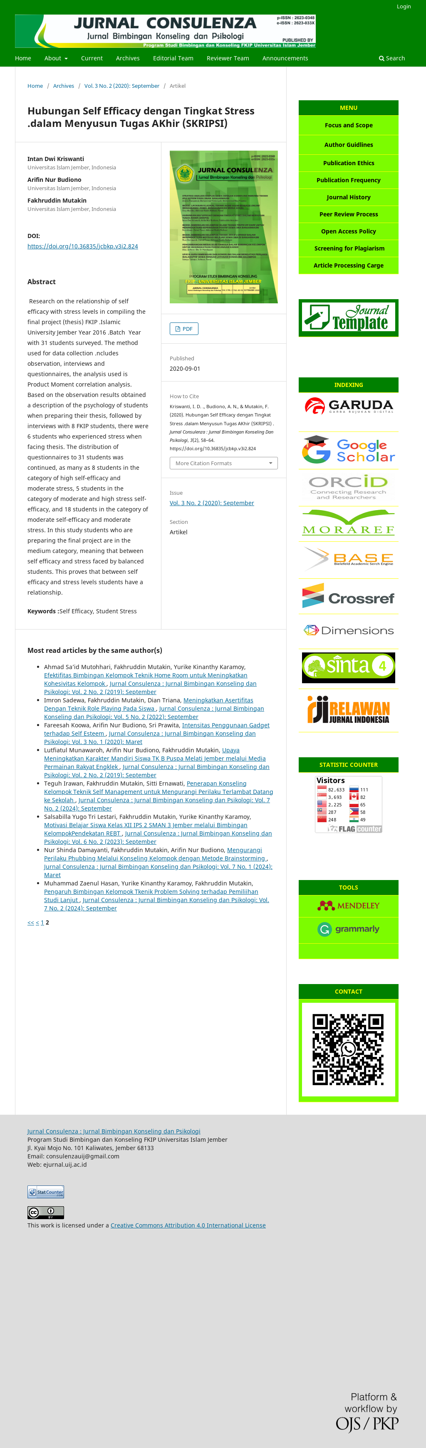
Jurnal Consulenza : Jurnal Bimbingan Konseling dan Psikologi (114, 1131)
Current (92, 58)
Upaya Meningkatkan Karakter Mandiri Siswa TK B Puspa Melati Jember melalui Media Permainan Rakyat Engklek (155, 758)
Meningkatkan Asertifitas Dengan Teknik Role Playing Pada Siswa (148, 704)
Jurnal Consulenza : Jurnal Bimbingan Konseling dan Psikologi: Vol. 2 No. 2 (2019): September (150, 687)
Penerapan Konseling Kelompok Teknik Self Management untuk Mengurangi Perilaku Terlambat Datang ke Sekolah (158, 791)
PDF (187, 328)
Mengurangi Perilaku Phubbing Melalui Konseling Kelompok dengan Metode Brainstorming (155, 854)
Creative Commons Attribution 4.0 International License (188, 1225)
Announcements (285, 58)
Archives (128, 58)
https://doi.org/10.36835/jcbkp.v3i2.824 (82, 246)
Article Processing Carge (349, 265)
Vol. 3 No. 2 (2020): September (121, 85)
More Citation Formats (204, 463)
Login (404, 6)
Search (392, 58)
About (54, 58)
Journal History (349, 197)
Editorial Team (173, 58)
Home (23, 58)
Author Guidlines (348, 145)
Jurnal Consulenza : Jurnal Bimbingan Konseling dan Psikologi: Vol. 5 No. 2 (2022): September (154, 712)
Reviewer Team (228, 58)
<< (30, 922)
